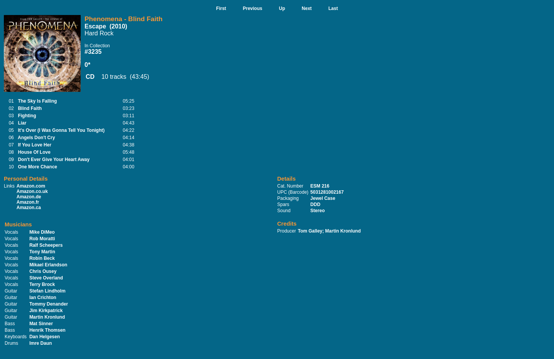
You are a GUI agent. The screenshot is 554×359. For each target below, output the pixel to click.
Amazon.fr (28, 202)
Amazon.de (29, 196)
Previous (252, 8)
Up (282, 8)
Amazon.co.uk (32, 191)
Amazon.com (31, 186)
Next (307, 8)
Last (333, 8)
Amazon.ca (29, 207)
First (221, 8)
